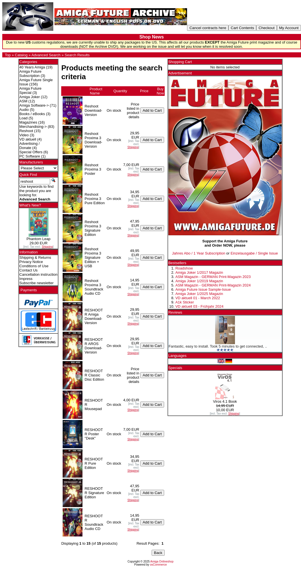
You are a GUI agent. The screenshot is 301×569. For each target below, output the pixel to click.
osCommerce (158, 564)
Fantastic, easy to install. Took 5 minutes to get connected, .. (218, 346)
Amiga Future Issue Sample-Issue (203, 289)
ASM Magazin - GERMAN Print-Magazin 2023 (213, 277)
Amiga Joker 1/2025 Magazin (199, 294)
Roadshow (184, 268)
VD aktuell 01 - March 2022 (197, 298)
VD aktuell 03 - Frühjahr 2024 (199, 306)
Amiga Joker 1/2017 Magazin (199, 272)
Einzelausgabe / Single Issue (254, 253)
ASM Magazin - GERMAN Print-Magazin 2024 (213, 285)
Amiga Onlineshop (161, 561)
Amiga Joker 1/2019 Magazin (199, 281)
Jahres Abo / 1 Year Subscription (198, 253)
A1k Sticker (184, 302)
